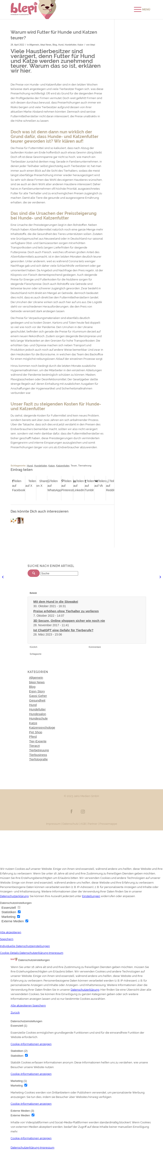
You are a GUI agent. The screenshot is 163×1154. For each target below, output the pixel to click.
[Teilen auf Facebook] (18, 486)
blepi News (45, 44)
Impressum (53, 823)
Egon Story (37, 691)
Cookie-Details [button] (10, 952)
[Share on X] (41, 483)
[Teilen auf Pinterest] (67, 486)
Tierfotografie (38, 759)
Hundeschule (38, 718)
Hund (60, 44)
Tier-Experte (37, 741)
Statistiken (11, 912)
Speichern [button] (6, 939)
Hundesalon (37, 714)
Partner (92, 823)
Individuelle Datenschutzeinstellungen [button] (25, 946)
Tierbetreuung (39, 750)
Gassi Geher (38, 696)
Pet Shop (35, 732)
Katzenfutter (62, 465)
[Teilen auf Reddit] (111, 486)
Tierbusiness (38, 755)
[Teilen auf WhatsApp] (54, 486)
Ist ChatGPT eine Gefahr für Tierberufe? (63, 630)
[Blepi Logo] (33, 9)
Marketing (10, 916)
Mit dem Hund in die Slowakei (55, 601)
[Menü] (142, 9)
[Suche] (59, 573)
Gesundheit (37, 700)
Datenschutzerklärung (14, 896)
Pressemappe (108, 823)
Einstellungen (91, 896)
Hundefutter (70, 44)
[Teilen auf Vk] (100, 483)
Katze (80, 44)
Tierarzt (34, 745)
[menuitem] (140, 9)
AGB (83, 823)
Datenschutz (70, 823)
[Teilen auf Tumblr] (89, 486)
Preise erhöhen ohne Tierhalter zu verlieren (66, 611)
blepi (92, 44)
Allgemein (34, 44)
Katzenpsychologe (42, 727)
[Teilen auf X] (30, 483)
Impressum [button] (56, 952)
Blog (54, 44)
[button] (31, 1044)
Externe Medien (14, 921)
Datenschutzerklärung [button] (34, 952)
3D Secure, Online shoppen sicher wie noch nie (69, 620)
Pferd (33, 736)
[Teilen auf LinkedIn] (78, 486)
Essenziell (10, 907)
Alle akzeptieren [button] (10, 932)
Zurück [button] (15, 1012)
